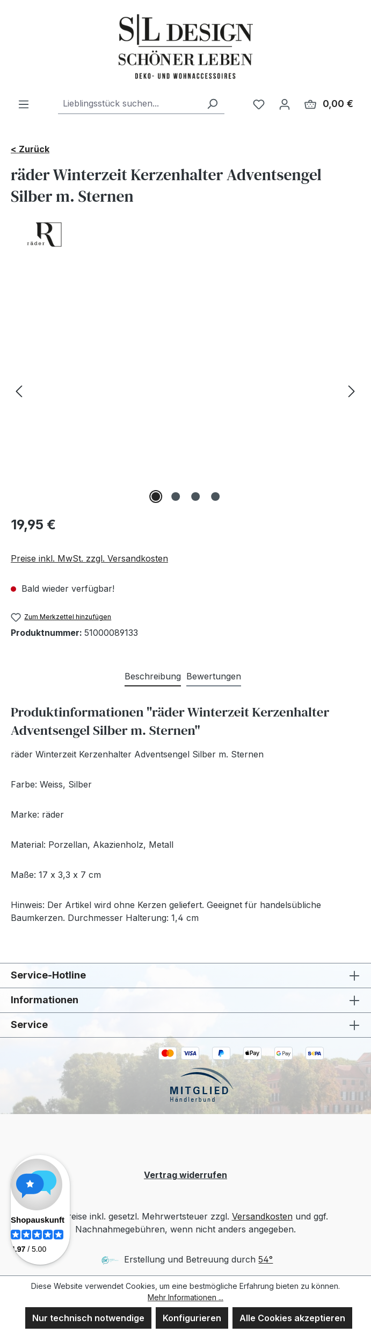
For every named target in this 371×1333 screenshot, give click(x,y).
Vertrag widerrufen (185, 1174)
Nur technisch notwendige (88, 1318)
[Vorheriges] (19, 390)
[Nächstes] (352, 390)
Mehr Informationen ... (185, 1297)
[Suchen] (212, 103)
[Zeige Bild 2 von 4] (175, 496)
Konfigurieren (192, 1318)
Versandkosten (262, 1216)
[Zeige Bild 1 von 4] (155, 496)
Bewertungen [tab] (213, 676)
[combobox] (129, 103)
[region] (185, 390)
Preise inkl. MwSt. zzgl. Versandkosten (89, 558)
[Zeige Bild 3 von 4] (195, 496)
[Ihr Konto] (284, 104)
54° (265, 1259)
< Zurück (30, 149)
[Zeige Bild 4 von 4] (215, 496)
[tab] (153, 676)
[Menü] (24, 104)
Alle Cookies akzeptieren (292, 1318)
